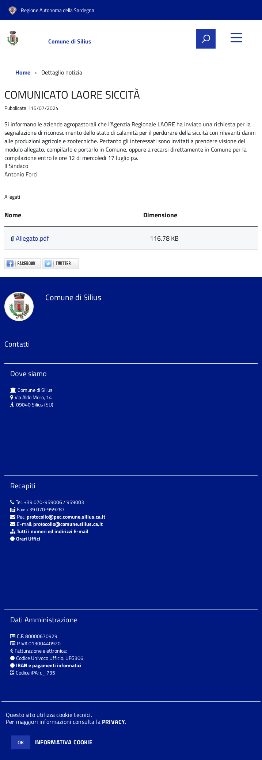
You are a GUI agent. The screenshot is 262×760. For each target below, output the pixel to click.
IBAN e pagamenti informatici (48, 665)
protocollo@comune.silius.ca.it (68, 524)
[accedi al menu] (236, 37)
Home (23, 72)
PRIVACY (113, 721)
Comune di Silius (70, 41)
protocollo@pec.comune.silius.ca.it (66, 516)
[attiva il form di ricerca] (206, 39)
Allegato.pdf (30, 238)
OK (21, 742)
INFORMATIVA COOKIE (63, 742)
